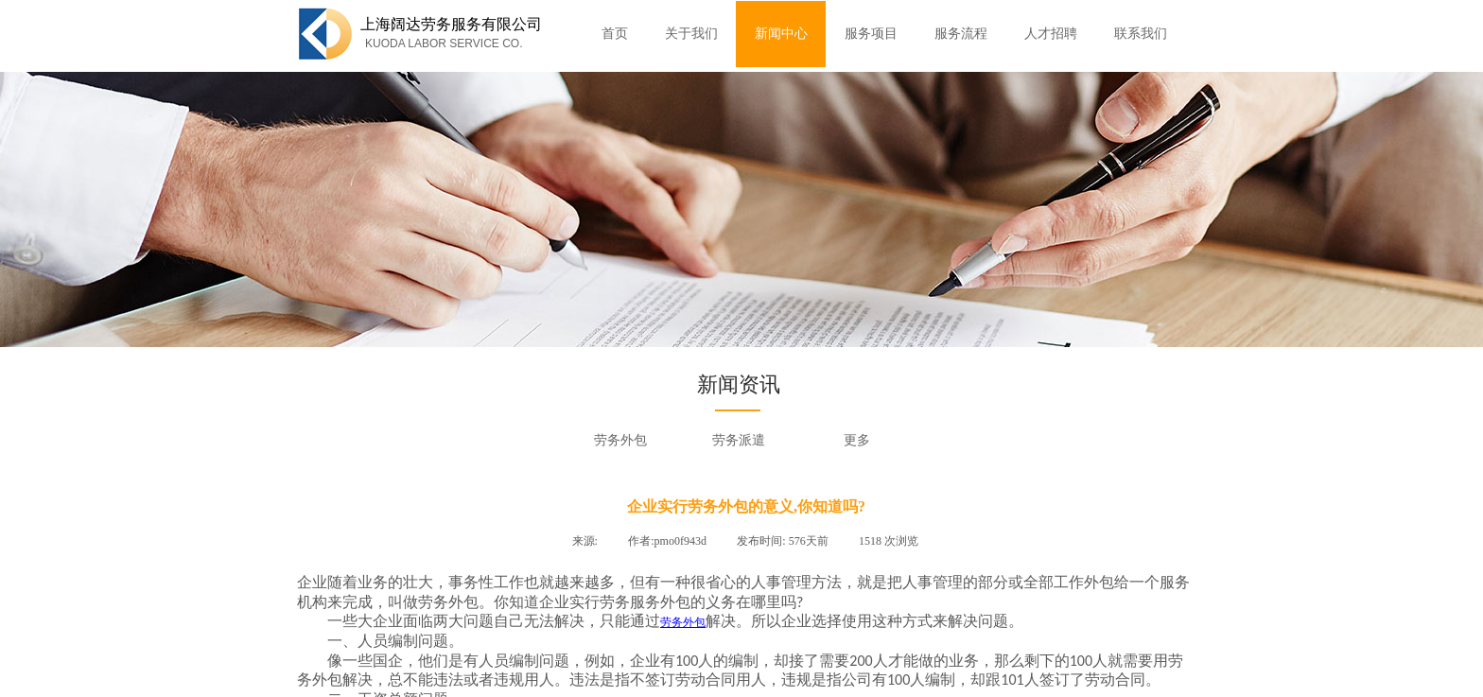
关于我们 (691, 33)
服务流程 (960, 33)
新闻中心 (781, 33)
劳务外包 (620, 440)
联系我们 (1140, 33)
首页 (615, 33)
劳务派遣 (738, 440)
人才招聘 (1050, 33)
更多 (857, 440)
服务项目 (871, 33)
